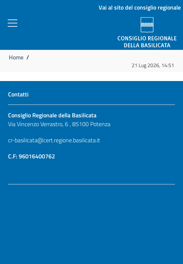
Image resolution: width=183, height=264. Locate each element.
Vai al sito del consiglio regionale (140, 7)
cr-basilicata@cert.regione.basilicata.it (54, 140)
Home (16, 57)
